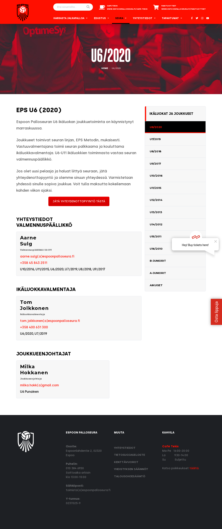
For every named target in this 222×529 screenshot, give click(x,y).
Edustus (100, 18)
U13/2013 (156, 212)
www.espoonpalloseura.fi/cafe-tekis (127, 9)
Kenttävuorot (126, 462)
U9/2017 (155, 163)
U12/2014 (156, 199)
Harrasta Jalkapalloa (68, 18)
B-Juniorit (158, 260)
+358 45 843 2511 (33, 263)
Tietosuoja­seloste (129, 454)
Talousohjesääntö (129, 476)
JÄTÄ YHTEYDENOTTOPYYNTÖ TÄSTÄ (79, 201)
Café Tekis (170, 446)
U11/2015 (155, 187)
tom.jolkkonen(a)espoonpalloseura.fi (50, 321)
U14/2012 (156, 224)
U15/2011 (155, 236)
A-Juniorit (158, 273)
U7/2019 (155, 139)
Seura (119, 18)
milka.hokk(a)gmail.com (39, 385)
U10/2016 (156, 175)
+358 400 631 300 (34, 327)
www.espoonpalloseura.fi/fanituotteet (183, 9)
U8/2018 (155, 151)
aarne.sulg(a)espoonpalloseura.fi (47, 256)
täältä (194, 468)
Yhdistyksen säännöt (131, 469)
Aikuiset (156, 285)
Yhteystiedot (142, 18)
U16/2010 (156, 248)
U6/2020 (156, 127)
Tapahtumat (170, 18)
